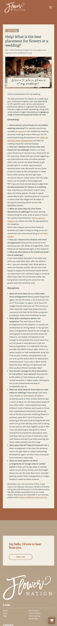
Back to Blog (12, 31)
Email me (20, 557)
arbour (21, 131)
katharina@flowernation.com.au (33, 497)
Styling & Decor (11, 53)
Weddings (19, 50)
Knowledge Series (39, 50)
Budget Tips (27, 50)
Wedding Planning (25, 53)
